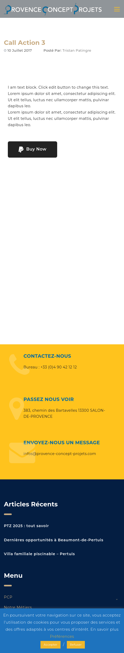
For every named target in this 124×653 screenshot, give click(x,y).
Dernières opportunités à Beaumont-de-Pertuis (53, 540)
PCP (8, 597)
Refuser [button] (76, 644)
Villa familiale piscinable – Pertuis (39, 554)
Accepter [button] (50, 644)
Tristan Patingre (77, 50)
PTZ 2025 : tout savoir (26, 525)
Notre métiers (18, 607)
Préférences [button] (62, 636)
